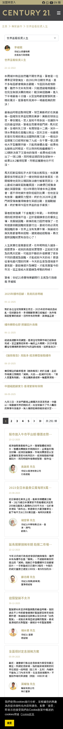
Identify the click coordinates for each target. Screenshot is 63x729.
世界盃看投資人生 (37, 26)
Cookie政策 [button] (27, 714)
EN (55, 2)
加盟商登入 (9, 2)
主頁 (4, 26)
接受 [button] (9, 723)
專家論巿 (16, 26)
